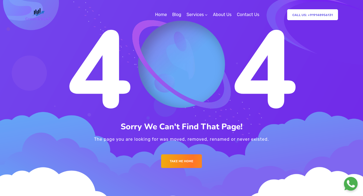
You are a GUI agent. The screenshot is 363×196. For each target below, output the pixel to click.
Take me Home (181, 161)
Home (161, 14)
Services (195, 14)
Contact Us (248, 14)
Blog (176, 14)
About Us (222, 14)
